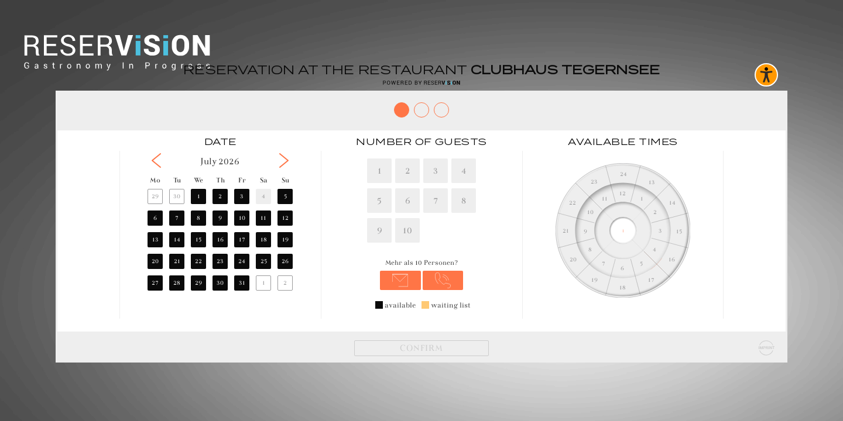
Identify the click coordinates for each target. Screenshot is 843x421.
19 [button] (285, 239)
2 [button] (220, 196)
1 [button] (198, 196)
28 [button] (176, 283)
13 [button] (155, 239)
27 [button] (155, 283)
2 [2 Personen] (407, 170)
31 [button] (242, 283)
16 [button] (220, 239)
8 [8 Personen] (463, 200)
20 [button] (155, 261)
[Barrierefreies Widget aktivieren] (766, 75)
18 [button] (264, 239)
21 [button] (177, 261)
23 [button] (220, 261)
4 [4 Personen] (464, 170)
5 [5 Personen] (379, 200)
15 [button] (198, 239)
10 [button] (242, 218)
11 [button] (263, 218)
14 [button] (177, 239)
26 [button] (285, 261)
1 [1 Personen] (380, 170)
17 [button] (242, 239)
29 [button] (155, 196)
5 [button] (285, 196)
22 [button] (198, 261)
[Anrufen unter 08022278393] (443, 280)
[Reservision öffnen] (421, 83)
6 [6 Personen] (407, 200)
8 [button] (198, 218)
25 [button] (264, 261)
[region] (220, 230)
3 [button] (242, 196)
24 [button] (241, 261)
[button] (156, 160)
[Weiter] (421, 348)
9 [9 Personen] (379, 230)
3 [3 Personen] (435, 170)
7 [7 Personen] (435, 200)
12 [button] (285, 218)
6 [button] (155, 218)
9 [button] (220, 218)
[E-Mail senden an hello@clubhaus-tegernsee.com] (400, 280)
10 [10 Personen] (407, 230)
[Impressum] (766, 348)
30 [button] (176, 196)
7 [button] (177, 218)
